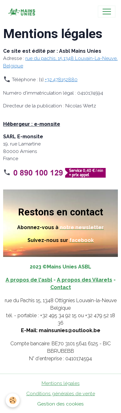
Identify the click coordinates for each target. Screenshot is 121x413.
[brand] (23, 11)
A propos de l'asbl (29, 280)
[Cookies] (13, 400)
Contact (60, 287)
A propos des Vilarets (84, 280)
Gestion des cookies (60, 404)
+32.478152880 (61, 79)
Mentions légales (61, 383)
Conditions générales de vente (60, 393)
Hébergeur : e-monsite (31, 124)
